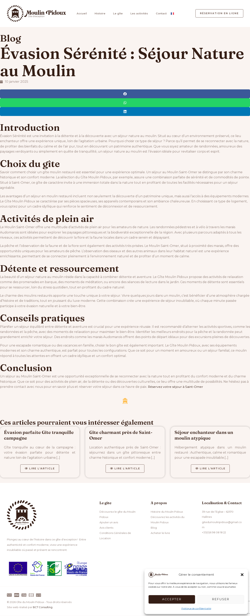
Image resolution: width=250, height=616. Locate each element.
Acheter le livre (160, 532)
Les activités (137, 13)
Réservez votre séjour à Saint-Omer (176, 387)
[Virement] (38, 595)
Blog (10, 38)
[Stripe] (16, 595)
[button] (242, 575)
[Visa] (23, 595)
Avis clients (106, 527)
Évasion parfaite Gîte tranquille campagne (39, 435)
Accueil (81, 13)
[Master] (31, 595)
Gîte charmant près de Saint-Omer (121, 435)
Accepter (171, 599)
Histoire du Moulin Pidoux (167, 511)
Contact (158, 13)
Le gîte (116, 13)
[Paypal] (9, 595)
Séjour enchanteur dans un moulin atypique (205, 435)
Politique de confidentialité (196, 608)
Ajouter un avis (108, 522)
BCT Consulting (42, 607)
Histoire (98, 13)
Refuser (220, 599)
